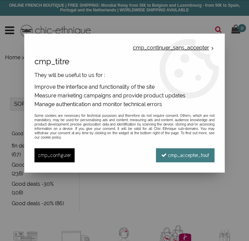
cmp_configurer (54, 155)
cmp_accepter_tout (185, 155)
